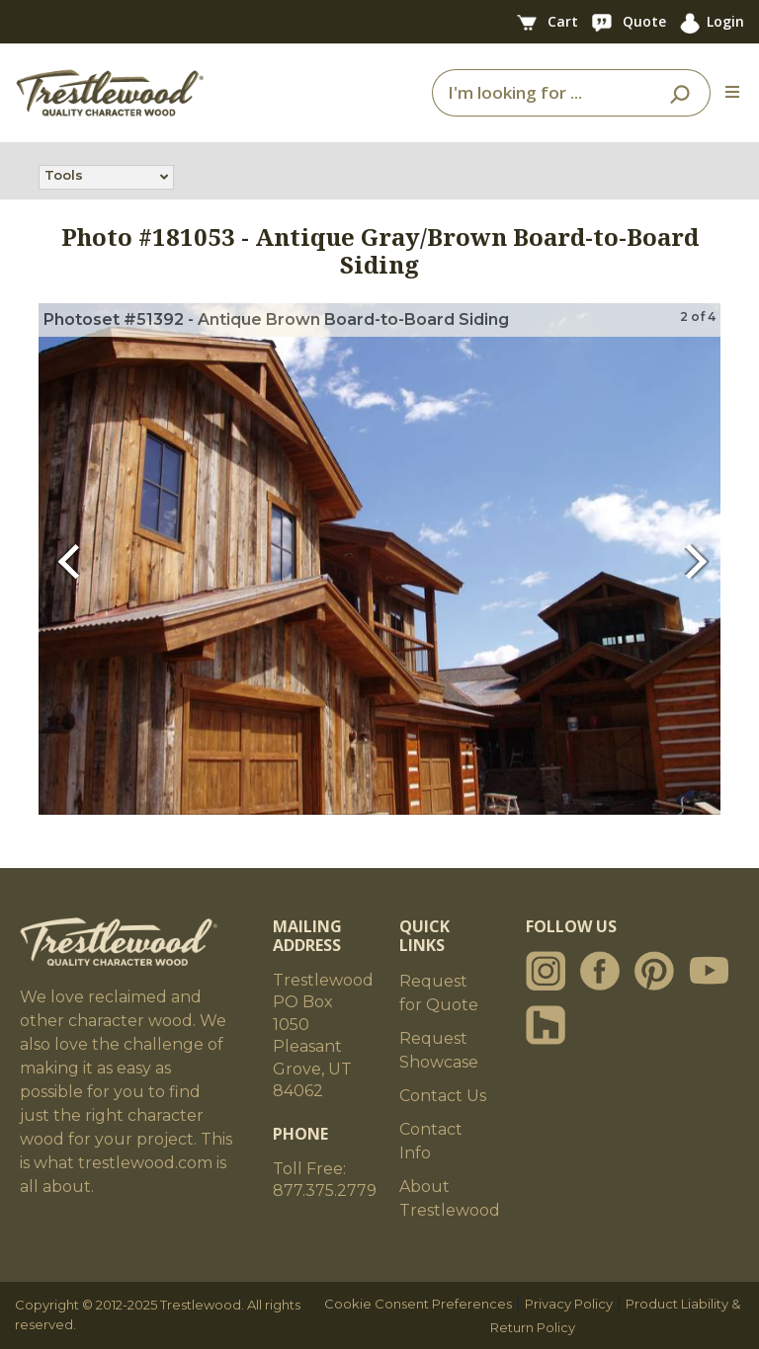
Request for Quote (438, 993)
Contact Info (431, 1141)
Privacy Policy (569, 1303)
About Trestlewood (449, 1198)
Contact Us (442, 1095)
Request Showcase (438, 1050)
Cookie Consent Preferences (418, 1303)
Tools (63, 177)
